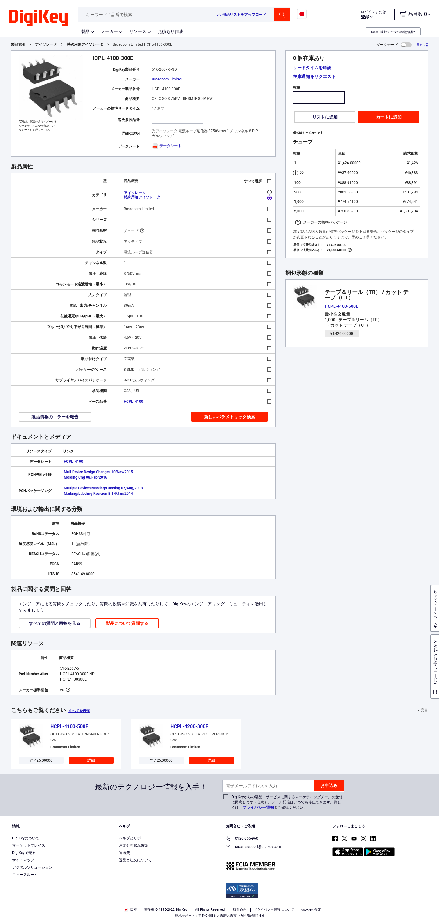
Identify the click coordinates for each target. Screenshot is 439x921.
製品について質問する (127, 623)
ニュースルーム (25, 875)
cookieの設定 (311, 910)
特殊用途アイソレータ (85, 44)
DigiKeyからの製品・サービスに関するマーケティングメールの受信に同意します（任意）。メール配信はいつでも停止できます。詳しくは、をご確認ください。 (287, 802)
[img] (38, 18)
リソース (137, 31)
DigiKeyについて (25, 838)
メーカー (109, 31)
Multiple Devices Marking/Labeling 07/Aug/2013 (103, 488)
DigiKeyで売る (24, 853)
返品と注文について (135, 860)
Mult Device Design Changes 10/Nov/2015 (98, 472)
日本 (130, 910)
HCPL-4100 (133, 401)
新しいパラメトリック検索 (229, 416)
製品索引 (18, 44)
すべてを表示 (79, 711)
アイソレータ (46, 44)
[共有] (422, 44)
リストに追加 (325, 117)
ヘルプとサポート (133, 838)
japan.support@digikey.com (253, 847)
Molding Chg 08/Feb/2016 (85, 477)
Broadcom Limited (167, 79)
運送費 (124, 853)
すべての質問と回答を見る (54, 623)
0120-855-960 (242, 839)
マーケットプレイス (28, 845)
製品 (85, 31)
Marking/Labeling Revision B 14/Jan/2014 (98, 493)
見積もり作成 (170, 31)
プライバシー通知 (258, 807)
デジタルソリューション (32, 867)
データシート (166, 146)
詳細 (91, 760)
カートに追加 (389, 117)
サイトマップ (23, 860)
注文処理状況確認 (133, 845)
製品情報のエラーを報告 (54, 416)
